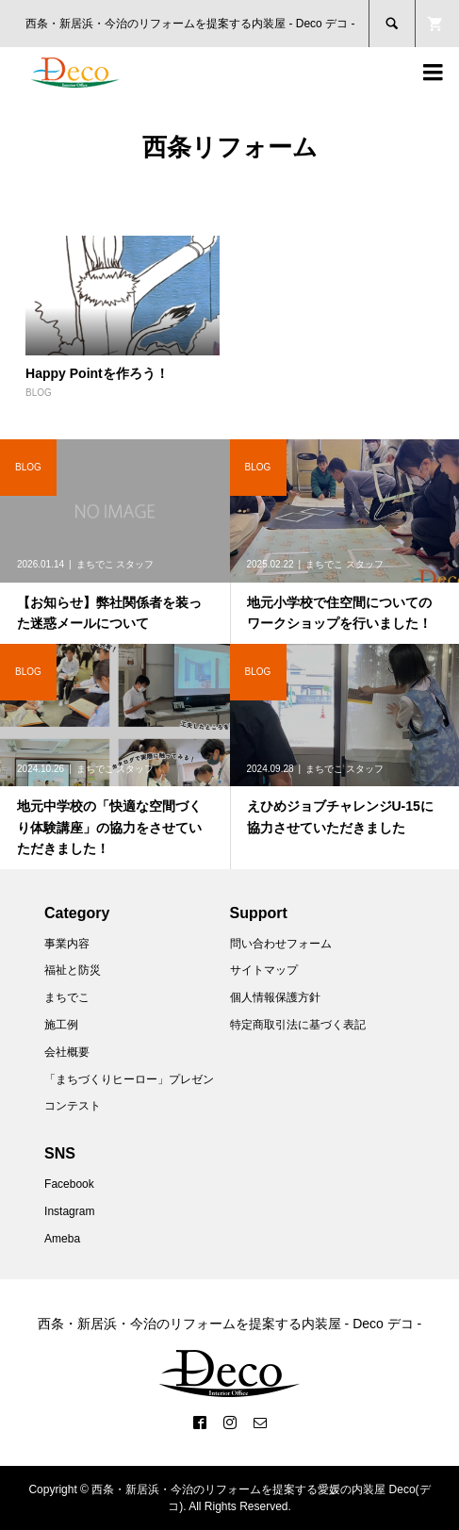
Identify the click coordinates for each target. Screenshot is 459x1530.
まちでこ (67, 997)
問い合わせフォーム (281, 943)
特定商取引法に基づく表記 (298, 1024)
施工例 (61, 1024)
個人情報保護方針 (275, 997)
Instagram (69, 1211)
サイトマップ (264, 970)
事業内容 (67, 943)
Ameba (62, 1238)
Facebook (69, 1184)
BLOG (38, 392)
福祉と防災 (72, 970)
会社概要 (67, 1052)
